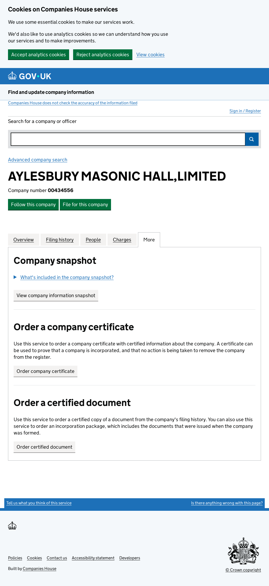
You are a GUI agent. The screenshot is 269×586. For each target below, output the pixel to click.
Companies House (39, 568)
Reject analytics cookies (102, 54)
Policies (15, 557)
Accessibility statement (93, 557)
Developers (129, 557)
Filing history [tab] (60, 239)
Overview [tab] (23, 239)
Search (252, 139)
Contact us (57, 557)
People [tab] (93, 239)
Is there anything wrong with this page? (227, 502)
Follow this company (33, 204)
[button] (64, 277)
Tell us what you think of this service (39, 502)
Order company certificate (45, 371)
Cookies (34, 557)
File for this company (85, 204)
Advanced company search (37, 160)
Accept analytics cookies (38, 54)
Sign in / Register (245, 110)
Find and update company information (51, 92)
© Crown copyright (243, 569)
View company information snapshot (57, 295)
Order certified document (44, 447)
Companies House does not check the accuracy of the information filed (72, 102)
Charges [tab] (122, 239)
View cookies (150, 54)
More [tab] (149, 239)
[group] (134, 278)
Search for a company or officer (42, 121)
